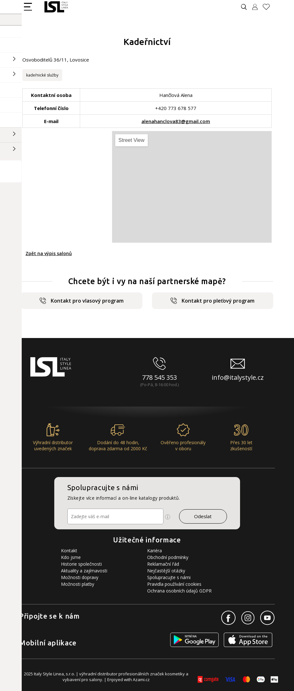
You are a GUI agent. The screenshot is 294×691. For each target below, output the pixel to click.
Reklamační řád (163, 564)
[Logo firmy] (56, 6)
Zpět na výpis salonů (49, 253)
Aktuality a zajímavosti (84, 571)
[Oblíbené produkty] (269, 7)
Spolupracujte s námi (169, 577)
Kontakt (69, 551)
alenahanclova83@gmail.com (175, 121)
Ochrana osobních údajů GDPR (179, 591)
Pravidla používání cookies (174, 584)
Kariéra (154, 551)
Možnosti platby (77, 584)
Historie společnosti (81, 564)
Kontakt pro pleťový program (212, 300)
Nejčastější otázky (166, 571)
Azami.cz (141, 679)
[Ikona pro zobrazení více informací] (167, 516)
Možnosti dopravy (79, 577)
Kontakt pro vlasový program (82, 300)
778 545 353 (159, 377)
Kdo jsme (71, 557)
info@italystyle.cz (238, 377)
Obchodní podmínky (167, 557)
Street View (131, 140)
